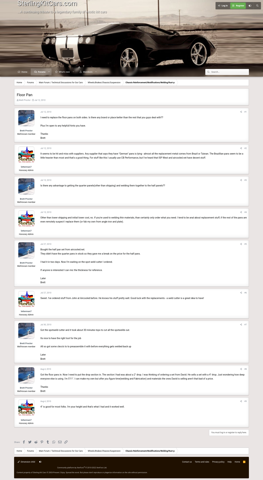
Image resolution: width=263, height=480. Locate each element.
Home (24, 72)
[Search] (257, 5)
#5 (245, 244)
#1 (245, 112)
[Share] (241, 112)
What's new (64, 72)
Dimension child (26, 462)
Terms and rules (202, 462)
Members (87, 72)
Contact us (187, 462)
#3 (245, 180)
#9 (245, 401)
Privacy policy (218, 462)
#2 (245, 148)
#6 (245, 293)
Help (229, 462)
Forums (41, 72)
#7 (245, 324)
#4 (245, 212)
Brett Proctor (25, 100)
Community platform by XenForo (82, 468)
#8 (245, 369)
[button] (49, 71)
